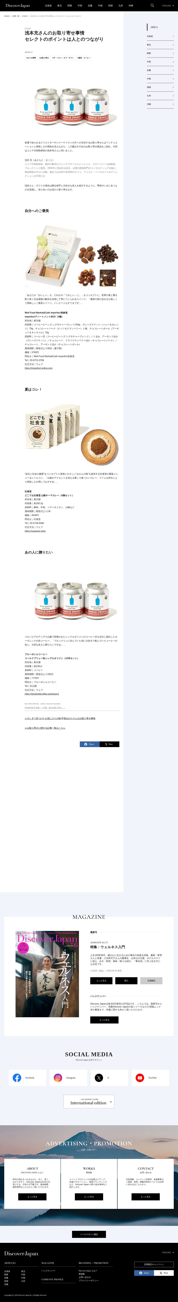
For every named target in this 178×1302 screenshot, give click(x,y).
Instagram (70, 1078)
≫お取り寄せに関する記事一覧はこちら (45, 728)
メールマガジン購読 (89, 1234)
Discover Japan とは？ (88, 1271)
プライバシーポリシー (89, 1280)
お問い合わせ (85, 1277)
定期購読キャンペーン (154, 1264)
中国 (100, 5)
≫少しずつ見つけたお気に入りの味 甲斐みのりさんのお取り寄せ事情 (60, 718)
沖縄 (131, 5)
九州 (120, 5)
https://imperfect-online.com (39, 368)
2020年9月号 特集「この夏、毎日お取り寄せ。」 (45, 708)
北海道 (48, 5)
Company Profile (53, 1279)
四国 (110, 5)
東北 (59, 5)
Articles (9, 1263)
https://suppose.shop (35, 531)
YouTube (152, 1078)
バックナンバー (48, 1271)
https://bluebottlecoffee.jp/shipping (42, 694)
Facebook (29, 1078)
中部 (80, 5)
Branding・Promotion (93, 1263)
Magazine (48, 1263)
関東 (70, 5)
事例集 (82, 1274)
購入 (126, 981)
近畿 (90, 5)
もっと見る (101, 981)
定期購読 (151, 981)
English (168, 6)
